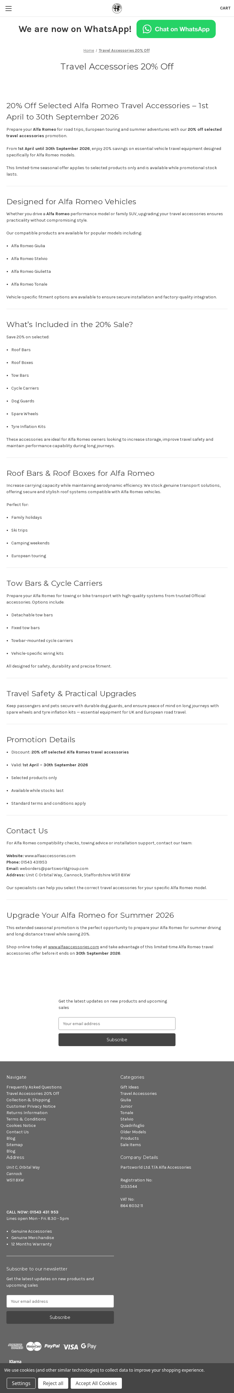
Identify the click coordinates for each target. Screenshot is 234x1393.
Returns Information (27, 1112)
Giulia (125, 1100)
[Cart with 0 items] (225, 8)
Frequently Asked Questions (34, 1087)
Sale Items (130, 1144)
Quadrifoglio (132, 1125)
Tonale (126, 1112)
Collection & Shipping (28, 1100)
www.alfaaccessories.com (73, 946)
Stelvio (126, 1119)
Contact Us (17, 1132)
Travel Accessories (138, 1093)
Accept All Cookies (96, 1383)
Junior (126, 1106)
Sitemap (14, 1144)
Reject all (53, 1383)
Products (129, 1138)
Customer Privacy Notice (30, 1106)
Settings (21, 1383)
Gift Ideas (129, 1087)
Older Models (133, 1132)
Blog (10, 1138)
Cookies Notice (21, 1125)
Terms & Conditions (26, 1119)
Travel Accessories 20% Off (32, 1093)
